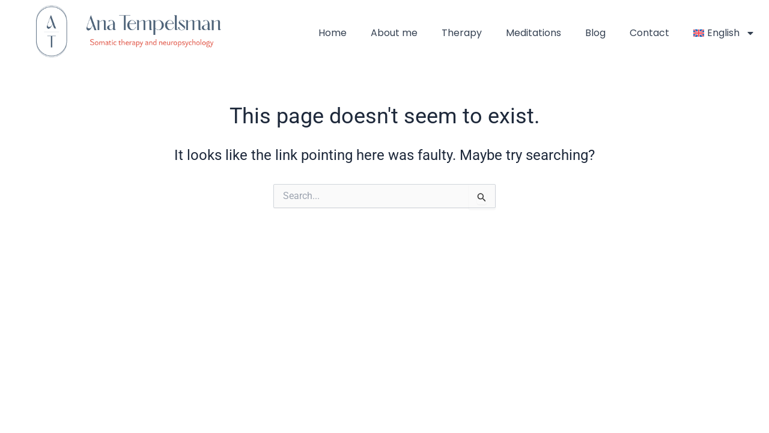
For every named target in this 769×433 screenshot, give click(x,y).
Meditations (533, 33)
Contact (649, 33)
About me (394, 33)
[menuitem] (724, 33)
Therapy (462, 33)
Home (332, 33)
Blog (595, 33)
